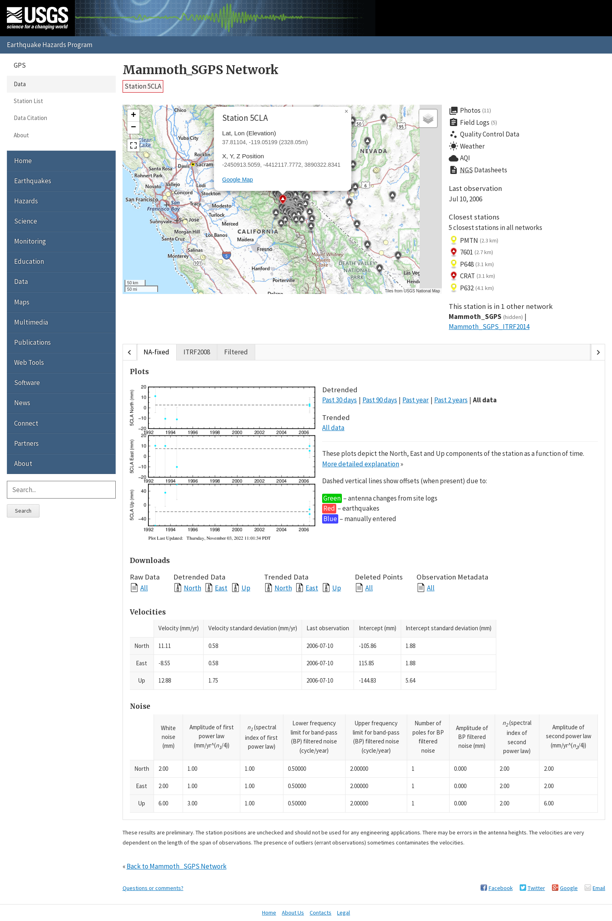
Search (23, 510)
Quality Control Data (484, 134)
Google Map (237, 179)
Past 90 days (379, 399)
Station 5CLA (143, 86)
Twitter (536, 888)
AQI (459, 158)
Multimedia (31, 322)
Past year (415, 399)
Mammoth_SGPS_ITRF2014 (489, 326)
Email (599, 888)
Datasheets (478, 170)
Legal (343, 912)
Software (27, 382)
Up (245, 588)
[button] (398, 257)
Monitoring (30, 241)
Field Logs (473, 122)
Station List (28, 101)
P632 (471, 288)
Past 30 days (339, 399)
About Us (293, 912)
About (21, 135)
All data (485, 399)
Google (569, 888)
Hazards (26, 201)
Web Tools (29, 362)
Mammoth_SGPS (486, 316)
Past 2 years (451, 399)
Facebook (501, 888)
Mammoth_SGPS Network (201, 69)
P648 (471, 264)
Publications (32, 342)
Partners (26, 443)
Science (25, 221)
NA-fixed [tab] (156, 352)
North (192, 588)
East (221, 588)
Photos (470, 111)
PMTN (473, 240)
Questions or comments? (153, 888)
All (144, 588)
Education (29, 261)
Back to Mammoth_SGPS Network (177, 866)
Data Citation (30, 118)
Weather (467, 146)
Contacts (320, 912)
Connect (26, 423)
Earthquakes (32, 180)
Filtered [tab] (236, 352)
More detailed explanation (360, 463)
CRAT (472, 276)
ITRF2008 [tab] (196, 352)
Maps (21, 302)
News (22, 402)
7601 (471, 252)
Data (20, 84)
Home (23, 160)
